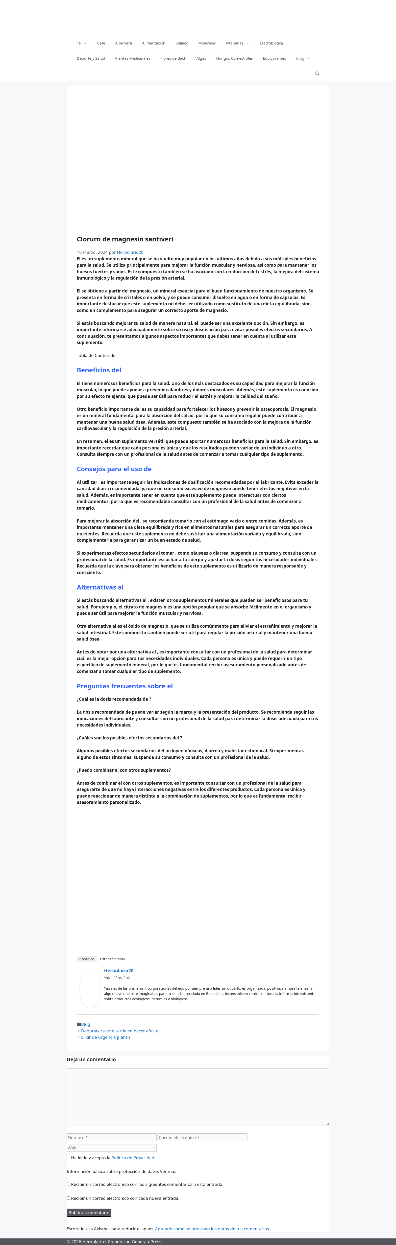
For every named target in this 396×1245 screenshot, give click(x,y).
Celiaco (182, 43)
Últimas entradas (112, 959)
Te (84, 43)
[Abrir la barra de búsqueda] (317, 73)
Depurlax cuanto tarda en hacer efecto (120, 1031)
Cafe (101, 43)
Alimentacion (153, 43)
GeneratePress (146, 1241)
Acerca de (86, 959)
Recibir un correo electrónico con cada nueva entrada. (125, 1198)
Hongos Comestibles (234, 58)
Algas (201, 58)
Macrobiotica (271, 43)
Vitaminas (240, 43)
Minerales (207, 43)
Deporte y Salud (91, 58)
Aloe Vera (123, 43)
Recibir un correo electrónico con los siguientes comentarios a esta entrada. (147, 1184)
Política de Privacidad (133, 1158)
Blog (306, 58)
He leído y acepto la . (111, 1158)
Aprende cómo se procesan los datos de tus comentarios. (212, 1229)
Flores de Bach (173, 58)
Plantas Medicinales (132, 58)
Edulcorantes (274, 58)
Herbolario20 (119, 970)
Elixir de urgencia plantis (105, 1037)
